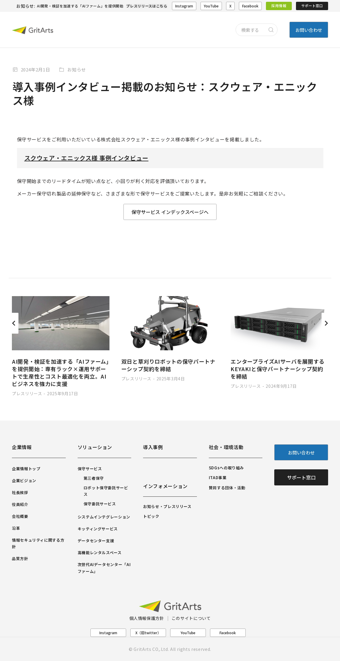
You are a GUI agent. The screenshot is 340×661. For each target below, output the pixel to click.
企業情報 (22, 447)
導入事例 (153, 447)
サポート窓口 (312, 5)
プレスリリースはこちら (146, 5)
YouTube (211, 5)
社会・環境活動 (226, 447)
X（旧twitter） (148, 632)
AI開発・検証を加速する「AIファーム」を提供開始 (80, 5)
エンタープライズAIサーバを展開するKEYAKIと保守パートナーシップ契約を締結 (278, 368)
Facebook (250, 5)
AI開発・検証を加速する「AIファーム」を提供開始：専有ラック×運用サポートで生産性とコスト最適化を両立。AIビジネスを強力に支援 (60, 372)
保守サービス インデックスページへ (170, 211)
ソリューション (95, 447)
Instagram (184, 5)
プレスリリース (27, 393)
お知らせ (76, 69)
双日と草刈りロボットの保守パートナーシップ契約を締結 (168, 365)
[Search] (271, 30)
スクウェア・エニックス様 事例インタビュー (86, 158)
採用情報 (278, 5)
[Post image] (60, 323)
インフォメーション (165, 486)
